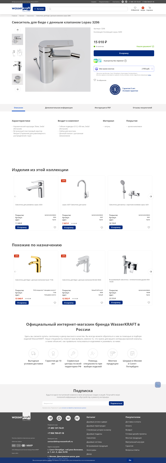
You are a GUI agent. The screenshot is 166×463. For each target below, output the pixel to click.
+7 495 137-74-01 (135, 2)
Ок (130, 460)
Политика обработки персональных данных (23, 436)
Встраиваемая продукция (97, 444)
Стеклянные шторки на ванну (99, 428)
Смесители (30, 16)
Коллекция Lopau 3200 (112, 32)
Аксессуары (91, 448)
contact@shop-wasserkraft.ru (60, 440)
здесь (149, 75)
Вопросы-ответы (132, 448)
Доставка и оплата (133, 420)
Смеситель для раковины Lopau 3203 (30, 204)
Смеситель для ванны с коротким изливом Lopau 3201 (129, 205)
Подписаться (116, 402)
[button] (17, 30)
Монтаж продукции (134, 436)
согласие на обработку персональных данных (74, 406)
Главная (14, 16)
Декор (89, 452)
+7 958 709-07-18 (148, 2)
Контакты (116, 2)
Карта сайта (15, 451)
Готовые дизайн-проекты (136, 432)
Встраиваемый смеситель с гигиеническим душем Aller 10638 (127, 281)
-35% (64, 181)
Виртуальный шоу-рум (135, 440)
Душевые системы (94, 440)
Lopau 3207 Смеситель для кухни (75, 204)
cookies (49, 460)
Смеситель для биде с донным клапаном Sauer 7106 (34, 281)
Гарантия (129, 444)
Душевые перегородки (96, 424)
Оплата (129, 424)
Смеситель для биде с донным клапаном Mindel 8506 (82, 281)
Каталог (22, 16)
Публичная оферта (17, 440)
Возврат (129, 428)
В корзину (124, 53)
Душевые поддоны (94, 432)
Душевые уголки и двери (97, 420)
